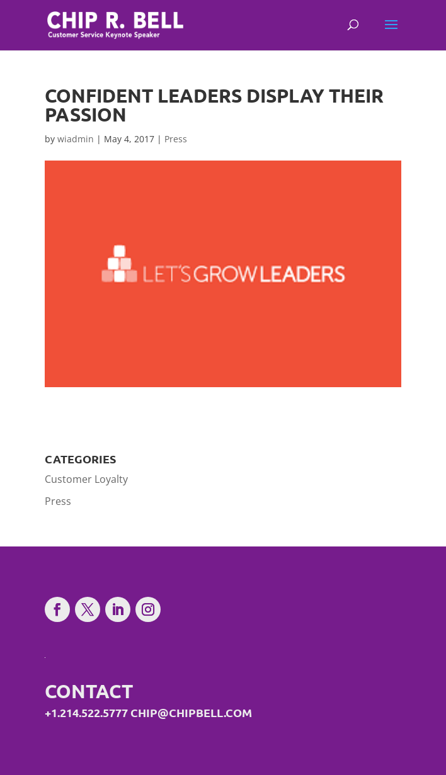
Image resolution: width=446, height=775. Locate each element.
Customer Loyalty (86, 479)
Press (175, 139)
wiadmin (75, 139)
